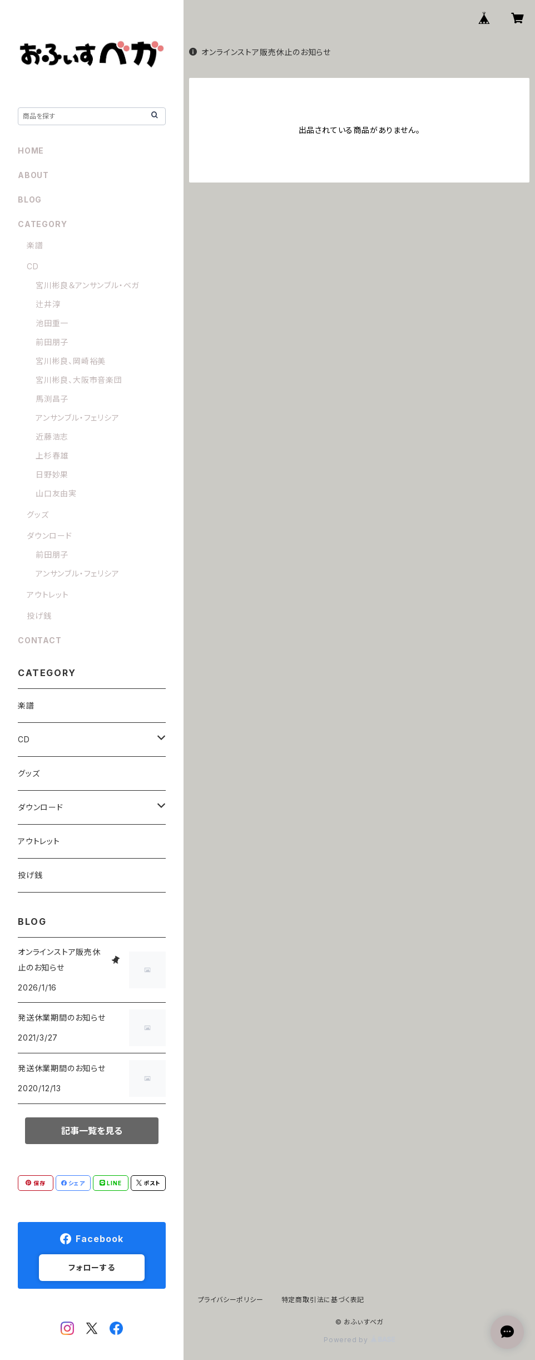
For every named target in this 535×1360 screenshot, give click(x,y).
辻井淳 (48, 304)
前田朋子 (52, 342)
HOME (31, 150)
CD (33, 266)
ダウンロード (49, 535)
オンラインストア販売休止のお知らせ (260, 52)
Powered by (359, 1340)
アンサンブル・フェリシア (78, 417)
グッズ (37, 514)
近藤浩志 (52, 436)
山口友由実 (56, 493)
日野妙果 (52, 474)
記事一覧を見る (91, 1130)
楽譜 (35, 245)
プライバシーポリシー (231, 1299)
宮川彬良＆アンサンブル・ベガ (87, 285)
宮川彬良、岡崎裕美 (71, 361)
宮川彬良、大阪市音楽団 (79, 380)
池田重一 (52, 323)
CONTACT (40, 640)
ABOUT (33, 175)
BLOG (30, 199)
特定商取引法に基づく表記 (323, 1299)
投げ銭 (39, 615)
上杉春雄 (52, 455)
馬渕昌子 (52, 398)
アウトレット (48, 594)
